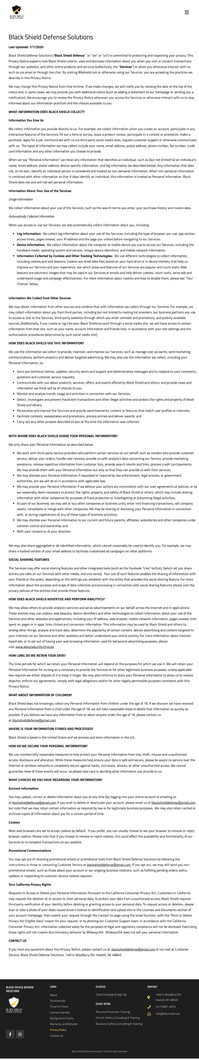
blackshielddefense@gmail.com (34, 720)
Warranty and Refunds (64, 1024)
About (53, 995)
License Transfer (60, 1012)
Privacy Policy (58, 1029)
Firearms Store (59, 1006)
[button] (186, 12)
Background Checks (62, 1018)
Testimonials (57, 1000)
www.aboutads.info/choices (34, 646)
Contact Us (56, 1035)
